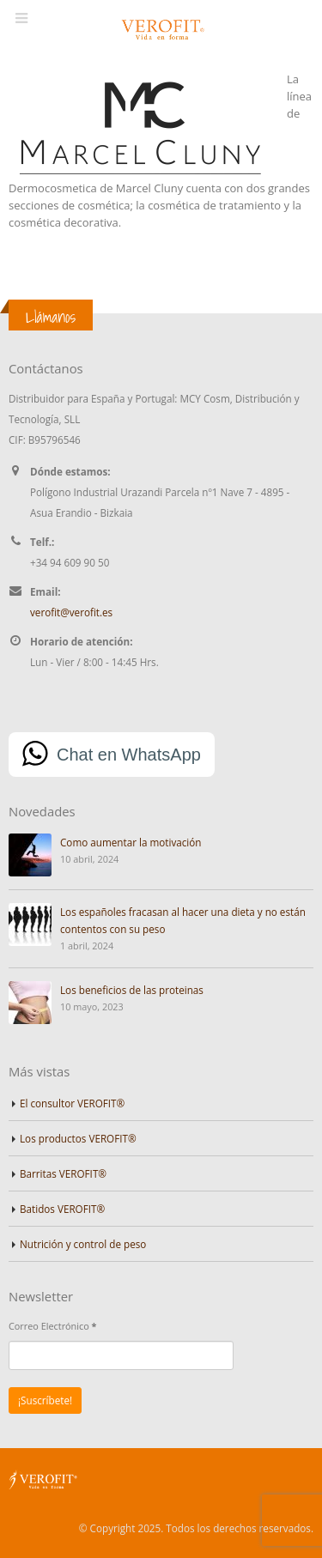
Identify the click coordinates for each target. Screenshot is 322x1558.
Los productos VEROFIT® (78, 1138)
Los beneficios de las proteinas (132, 990)
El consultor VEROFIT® (72, 1103)
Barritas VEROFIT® (63, 1173)
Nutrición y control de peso (83, 1244)
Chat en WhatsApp (129, 754)
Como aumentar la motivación (131, 842)
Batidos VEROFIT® (62, 1208)
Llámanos (51, 317)
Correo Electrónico (53, 1325)
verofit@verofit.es (71, 612)
